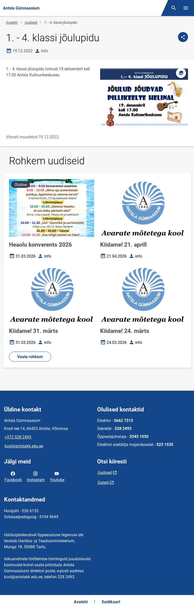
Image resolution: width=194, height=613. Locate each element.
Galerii (103, 482)
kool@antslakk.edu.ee (24, 446)
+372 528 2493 (18, 437)
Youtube (57, 476)
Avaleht (12, 23)
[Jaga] (183, 37)
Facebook (13, 476)
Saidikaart (111, 601)
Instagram (36, 476)
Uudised (31, 23)
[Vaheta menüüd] (186, 8)
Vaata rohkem (30, 356)
